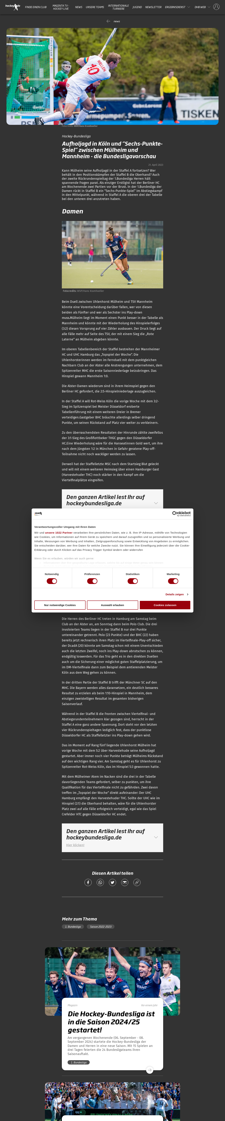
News (78, 7)
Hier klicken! (75, 845)
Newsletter (153, 7)
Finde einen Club (35, 7)
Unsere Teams (95, 7)
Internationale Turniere (118, 7)
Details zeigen (175, 594)
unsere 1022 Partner (59, 532)
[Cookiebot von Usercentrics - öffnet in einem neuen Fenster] (175, 514)
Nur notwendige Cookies (60, 605)
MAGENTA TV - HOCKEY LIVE (60, 7)
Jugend (137, 7)
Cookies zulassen (165, 605)
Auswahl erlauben (112, 605)
